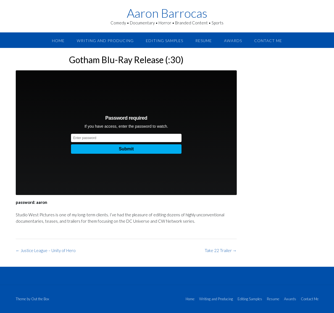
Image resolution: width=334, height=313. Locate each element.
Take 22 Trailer (221, 250)
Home (58, 40)
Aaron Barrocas (167, 13)
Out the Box (40, 299)
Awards (233, 40)
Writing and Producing (105, 40)
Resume (203, 40)
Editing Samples (164, 40)
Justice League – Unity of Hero (46, 250)
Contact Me (268, 40)
